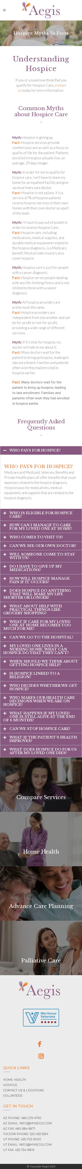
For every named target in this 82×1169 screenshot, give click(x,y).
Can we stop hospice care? (39, 729)
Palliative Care (41, 960)
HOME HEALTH (14, 1080)
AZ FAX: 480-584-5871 (19, 1129)
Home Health (41, 851)
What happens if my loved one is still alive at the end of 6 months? (39, 716)
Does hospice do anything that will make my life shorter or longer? (37, 594)
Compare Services (41, 797)
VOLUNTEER (12, 1096)
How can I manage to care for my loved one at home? (40, 527)
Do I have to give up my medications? (35, 568)
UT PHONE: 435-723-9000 (22, 1139)
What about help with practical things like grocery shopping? (32, 609)
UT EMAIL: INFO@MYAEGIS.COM (27, 1144)
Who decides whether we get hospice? (43, 687)
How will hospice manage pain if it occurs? (39, 580)
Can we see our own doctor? (42, 546)
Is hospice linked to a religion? (34, 675)
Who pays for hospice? (35, 450)
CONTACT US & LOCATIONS (23, 1090)
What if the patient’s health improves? (43, 739)
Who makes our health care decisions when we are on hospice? (39, 701)
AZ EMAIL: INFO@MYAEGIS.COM (27, 1123)
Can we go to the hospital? (41, 637)
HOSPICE (10, 1085)
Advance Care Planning (41, 906)
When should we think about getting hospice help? (43, 663)
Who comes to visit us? (36, 537)
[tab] (41, 450)
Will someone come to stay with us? (42, 556)
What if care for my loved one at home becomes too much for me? (37, 625)
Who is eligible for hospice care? (41, 515)
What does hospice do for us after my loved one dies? (43, 751)
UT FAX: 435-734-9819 (18, 1150)
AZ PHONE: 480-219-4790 (22, 1118)
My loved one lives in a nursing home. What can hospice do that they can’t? (36, 649)
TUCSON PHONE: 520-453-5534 (25, 1134)
